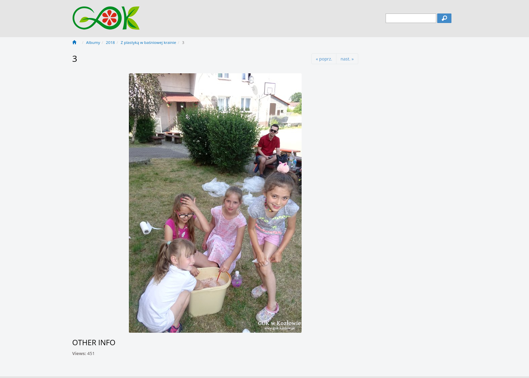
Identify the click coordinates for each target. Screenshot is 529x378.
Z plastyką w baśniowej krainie (148, 42)
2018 (110, 42)
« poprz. (324, 59)
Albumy (93, 42)
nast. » (347, 59)
